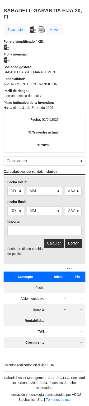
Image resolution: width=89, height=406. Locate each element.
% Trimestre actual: (43, 132)
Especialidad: (14, 79)
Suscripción (15, 30)
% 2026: (43, 145)
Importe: (14, 221)
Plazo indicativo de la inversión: (29, 103)
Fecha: (35, 119)
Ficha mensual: (16, 54)
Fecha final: (16, 202)
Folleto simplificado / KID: (24, 41)
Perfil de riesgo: (16, 91)
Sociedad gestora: (18, 67)
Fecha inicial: (17, 182)
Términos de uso (58, 399)
